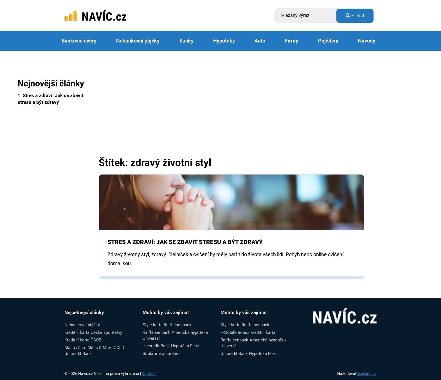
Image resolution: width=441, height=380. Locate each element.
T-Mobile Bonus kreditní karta (247, 332)
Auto (260, 41)
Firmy (291, 41)
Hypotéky (224, 41)
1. (51, 99)
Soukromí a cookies (162, 353)
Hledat (355, 15)
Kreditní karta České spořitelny (93, 332)
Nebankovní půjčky (137, 41)
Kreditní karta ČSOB (82, 340)
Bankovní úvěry (79, 41)
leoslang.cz (367, 373)
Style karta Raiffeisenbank (167, 324)
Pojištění (328, 41)
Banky (186, 41)
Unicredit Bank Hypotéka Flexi (171, 345)
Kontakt (149, 373)
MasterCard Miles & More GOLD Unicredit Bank (94, 350)
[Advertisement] (231, 115)
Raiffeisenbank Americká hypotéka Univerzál (175, 335)
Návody (366, 41)
